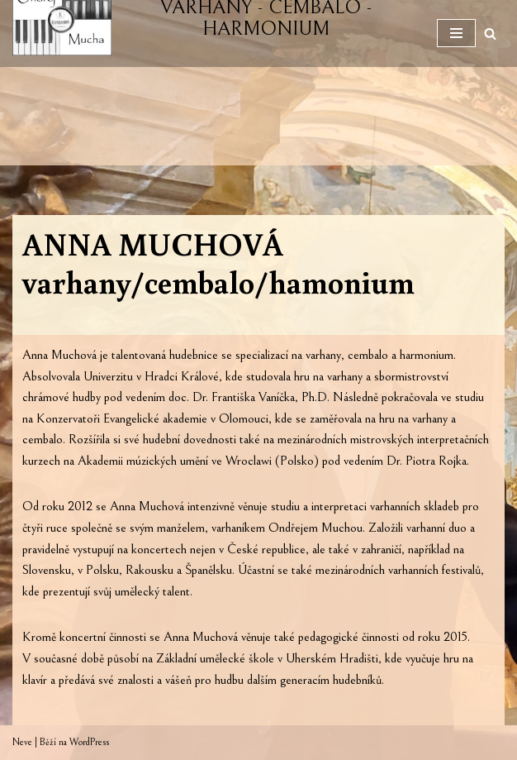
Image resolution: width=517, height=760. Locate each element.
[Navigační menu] (456, 33)
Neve (22, 742)
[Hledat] (490, 33)
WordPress (89, 742)
